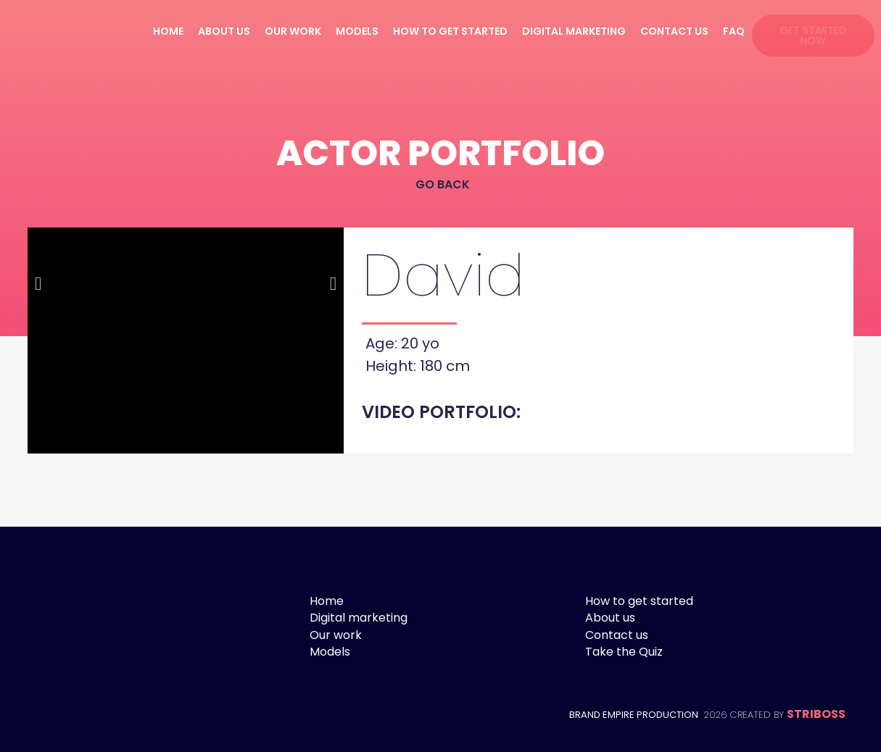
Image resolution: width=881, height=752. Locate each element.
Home (168, 31)
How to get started (450, 31)
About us (224, 31)
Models (357, 31)
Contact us (674, 31)
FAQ (734, 31)
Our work (293, 31)
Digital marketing (574, 31)
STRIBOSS (816, 714)
